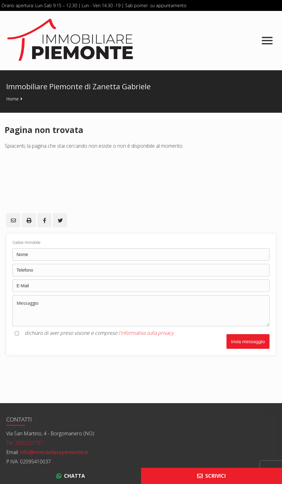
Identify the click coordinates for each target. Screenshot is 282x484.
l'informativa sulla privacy (146, 332)
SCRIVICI (211, 475)
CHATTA (70, 475)
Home (12, 99)
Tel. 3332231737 (24, 442)
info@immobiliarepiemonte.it (53, 452)
